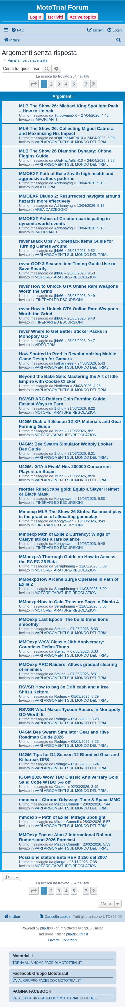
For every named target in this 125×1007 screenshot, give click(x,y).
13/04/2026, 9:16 (91, 183)
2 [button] (51, 84)
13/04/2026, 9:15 (91, 205)
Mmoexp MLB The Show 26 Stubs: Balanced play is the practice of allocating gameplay (70, 514)
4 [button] (66, 84)
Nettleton (61, 386)
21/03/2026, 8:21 (81, 431)
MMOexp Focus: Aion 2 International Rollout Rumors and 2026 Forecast (65, 837)
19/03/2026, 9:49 (91, 521)
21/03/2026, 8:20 (81, 476)
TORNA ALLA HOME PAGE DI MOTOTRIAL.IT (47, 963)
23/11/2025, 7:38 (83, 862)
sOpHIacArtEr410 (68, 138)
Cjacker (60, 787)
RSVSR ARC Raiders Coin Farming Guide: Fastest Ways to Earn (63, 401)
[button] (34, 84)
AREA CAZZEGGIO (51, 209)
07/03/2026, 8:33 (84, 629)
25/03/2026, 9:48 (81, 318)
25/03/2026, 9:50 (81, 273)
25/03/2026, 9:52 (81, 251)
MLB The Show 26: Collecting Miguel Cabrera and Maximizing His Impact (66, 131)
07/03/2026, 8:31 (84, 674)
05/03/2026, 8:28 (85, 719)
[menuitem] (17, 30)
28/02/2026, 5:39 (96, 844)
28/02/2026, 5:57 (96, 822)
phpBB (45, 928)
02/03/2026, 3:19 (84, 787)
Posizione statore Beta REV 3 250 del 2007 (63, 857)
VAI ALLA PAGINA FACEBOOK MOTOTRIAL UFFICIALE (55, 998)
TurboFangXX (65, 115)
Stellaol (60, 629)
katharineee (64, 363)
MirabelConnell (66, 804)
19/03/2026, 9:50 (91, 499)
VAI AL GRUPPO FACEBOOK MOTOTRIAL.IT (47, 980)
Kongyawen (64, 499)
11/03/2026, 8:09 (93, 566)
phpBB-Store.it (77, 934)
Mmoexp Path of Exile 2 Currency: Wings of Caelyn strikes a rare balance (64, 537)
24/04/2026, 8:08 (101, 138)
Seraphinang (64, 566)
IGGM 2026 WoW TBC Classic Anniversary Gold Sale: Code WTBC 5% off (68, 780)
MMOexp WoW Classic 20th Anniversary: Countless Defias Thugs (61, 644)
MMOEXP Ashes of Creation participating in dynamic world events (64, 221)
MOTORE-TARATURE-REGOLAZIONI (66, 277)
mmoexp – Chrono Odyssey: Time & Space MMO (70, 799)
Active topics (83, 17)
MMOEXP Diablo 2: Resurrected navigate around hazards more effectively (69, 199)
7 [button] (86, 84)
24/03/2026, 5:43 (91, 363)
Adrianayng (63, 183)
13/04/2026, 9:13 (91, 228)
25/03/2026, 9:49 (81, 296)
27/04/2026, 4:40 (95, 115)
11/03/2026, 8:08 (93, 606)
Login (35, 17)
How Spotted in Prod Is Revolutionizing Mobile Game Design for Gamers (67, 356)
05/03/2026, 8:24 (85, 764)
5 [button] (74, 84)
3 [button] (59, 84)
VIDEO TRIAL (46, 187)
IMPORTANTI (46, 119)
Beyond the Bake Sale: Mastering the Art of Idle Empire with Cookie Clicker (68, 379)
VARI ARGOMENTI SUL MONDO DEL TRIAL (71, 142)
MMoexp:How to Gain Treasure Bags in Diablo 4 (69, 601)
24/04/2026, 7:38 (101, 160)
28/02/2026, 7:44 (96, 804)
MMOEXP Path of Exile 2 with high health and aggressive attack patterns (66, 176)
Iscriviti (55, 17)
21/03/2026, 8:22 (81, 408)
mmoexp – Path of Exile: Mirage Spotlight (62, 817)
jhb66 (58, 251)
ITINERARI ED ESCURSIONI (59, 300)
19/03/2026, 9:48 (91, 544)
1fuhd (59, 408)
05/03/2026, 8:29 (85, 696)
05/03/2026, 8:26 (85, 741)
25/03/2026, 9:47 (81, 341)
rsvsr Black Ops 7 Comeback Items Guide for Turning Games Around (66, 244)
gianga (59, 862)
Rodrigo (60, 696)
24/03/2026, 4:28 (87, 386)
